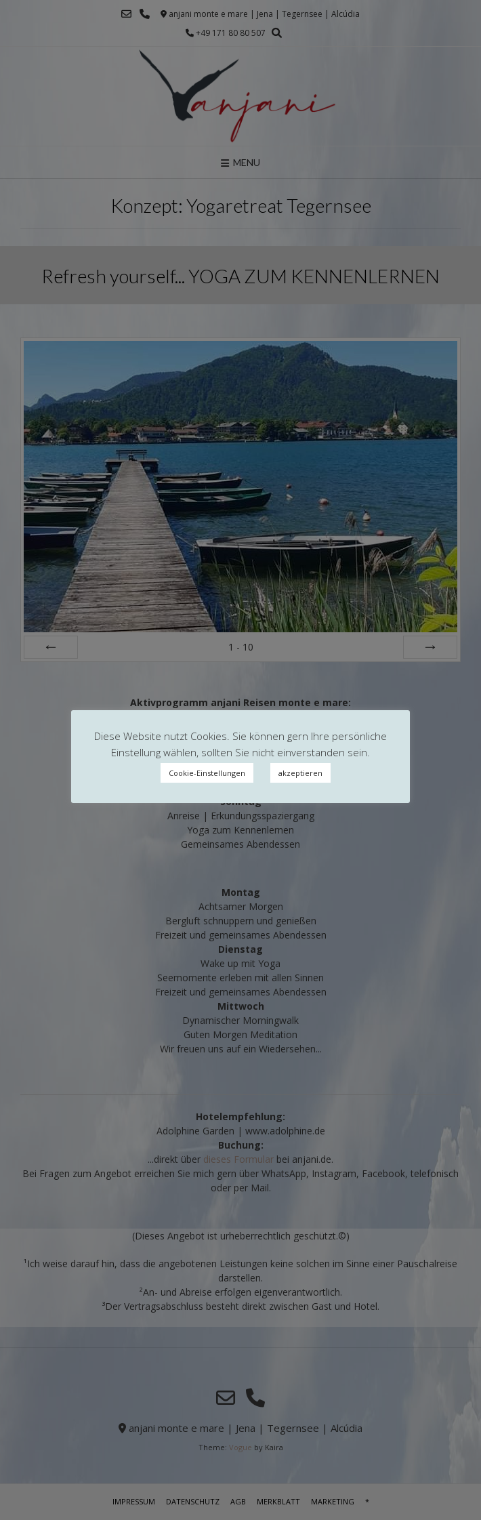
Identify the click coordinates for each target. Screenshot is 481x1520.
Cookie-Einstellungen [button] (207, 773)
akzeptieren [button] (300, 773)
